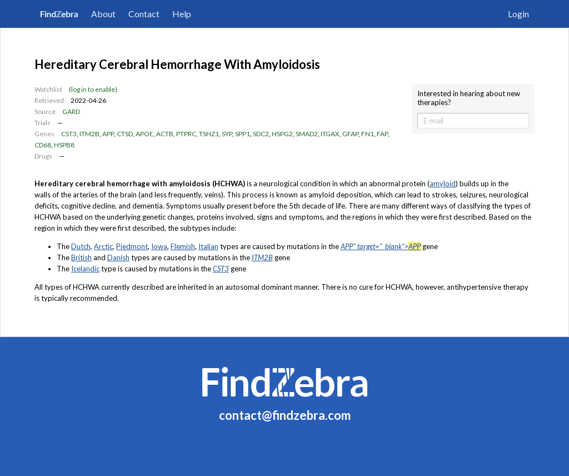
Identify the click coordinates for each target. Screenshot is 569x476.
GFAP (350, 134)
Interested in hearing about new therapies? (468, 98)
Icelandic (85, 268)
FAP (382, 134)
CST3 (69, 134)
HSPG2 (282, 134)
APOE (144, 134)
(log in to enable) (93, 89)
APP (108, 134)
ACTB (164, 134)
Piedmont (132, 246)
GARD (71, 111)
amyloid (443, 183)
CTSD (125, 134)
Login (518, 13)
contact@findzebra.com (285, 415)
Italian (208, 246)
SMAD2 (307, 134)
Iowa (159, 246)
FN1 (367, 134)
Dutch (81, 246)
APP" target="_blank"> (381, 246)
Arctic (103, 246)
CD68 (42, 145)
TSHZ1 (209, 134)
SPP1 (242, 134)
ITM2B (89, 134)
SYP (227, 134)
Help (181, 13)
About (103, 13)
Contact (143, 13)
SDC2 (261, 134)
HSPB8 (64, 145)
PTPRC (186, 134)
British (81, 257)
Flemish (183, 246)
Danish (118, 257)
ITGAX (330, 134)
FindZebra (59, 13)
